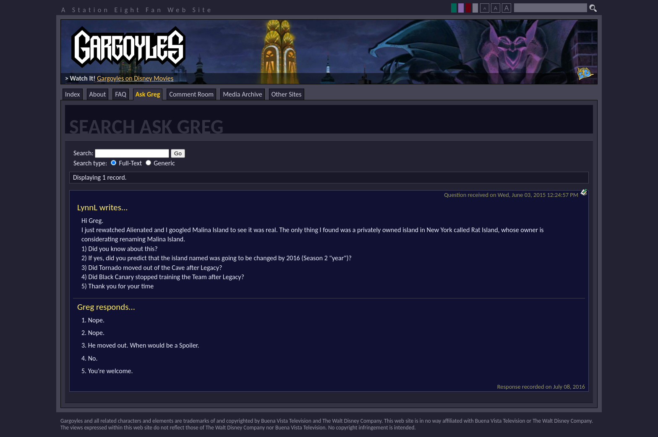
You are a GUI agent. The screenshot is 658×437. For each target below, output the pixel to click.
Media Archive (242, 94)
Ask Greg (148, 94)
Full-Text (127, 163)
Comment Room (191, 94)
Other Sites (287, 94)
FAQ (120, 94)
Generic (160, 163)
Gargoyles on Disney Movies (135, 78)
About (97, 94)
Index (72, 94)
